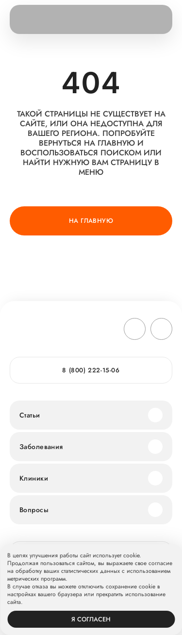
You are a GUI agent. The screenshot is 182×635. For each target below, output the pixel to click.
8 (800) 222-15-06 (90, 370)
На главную (91, 220)
